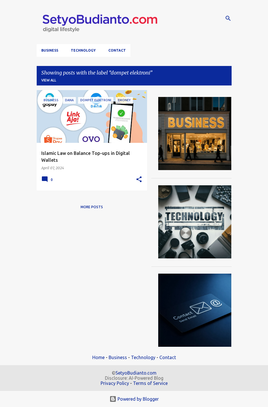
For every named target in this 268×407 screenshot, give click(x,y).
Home (98, 357)
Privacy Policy (115, 383)
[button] (139, 180)
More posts (92, 207)
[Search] (228, 18)
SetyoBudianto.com (136, 372)
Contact (117, 50)
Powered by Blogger (134, 399)
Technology (83, 50)
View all (48, 80)
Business (49, 50)
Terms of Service (150, 383)
